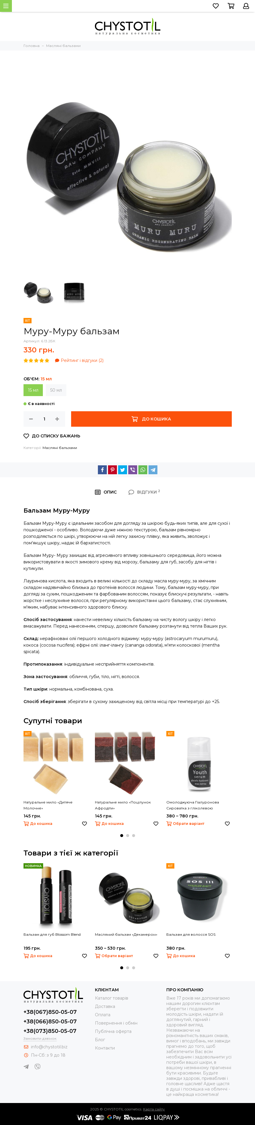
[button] (121, 835)
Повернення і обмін (116, 1023)
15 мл (33, 390)
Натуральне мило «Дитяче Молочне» (48, 805)
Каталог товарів (111, 998)
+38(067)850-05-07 (50, 1012)
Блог (100, 1039)
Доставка (105, 1006)
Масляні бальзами (60, 447)
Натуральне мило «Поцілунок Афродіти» (123, 805)
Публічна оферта (113, 1031)
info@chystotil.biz (49, 1047)
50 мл (56, 390)
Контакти (105, 1048)
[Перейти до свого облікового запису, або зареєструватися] (246, 6)
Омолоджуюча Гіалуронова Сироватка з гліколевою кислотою (192, 805)
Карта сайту (154, 1109)
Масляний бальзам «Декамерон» (126, 934)
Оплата (102, 1014)
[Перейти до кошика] (231, 6)
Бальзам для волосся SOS (190, 934)
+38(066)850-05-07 (50, 1021)
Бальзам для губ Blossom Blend (52, 934)
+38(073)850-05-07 (50, 1031)
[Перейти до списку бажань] (216, 6)
